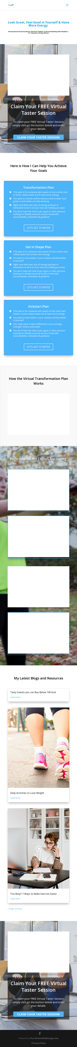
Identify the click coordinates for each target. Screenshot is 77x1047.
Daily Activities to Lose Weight (27, 792)
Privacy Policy (39, 1043)
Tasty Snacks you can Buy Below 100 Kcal (33, 692)
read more (15, 697)
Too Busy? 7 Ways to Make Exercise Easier (33, 893)
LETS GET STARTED (38, 228)
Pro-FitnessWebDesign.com (44, 1038)
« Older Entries (15, 908)
